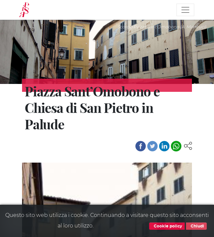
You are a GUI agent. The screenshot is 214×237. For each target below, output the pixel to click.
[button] (188, 145)
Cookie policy (167, 226)
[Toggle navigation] (185, 10)
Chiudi (196, 226)
